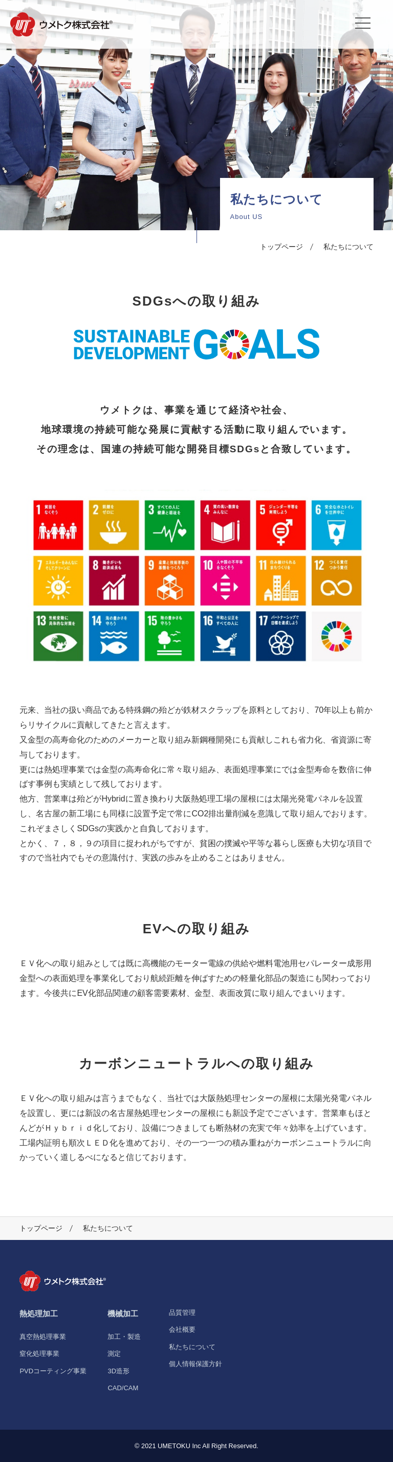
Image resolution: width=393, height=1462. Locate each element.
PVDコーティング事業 (52, 1371)
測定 (114, 1353)
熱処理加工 (38, 1313)
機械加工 (122, 1313)
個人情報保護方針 (195, 1364)
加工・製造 (124, 1336)
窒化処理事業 (39, 1353)
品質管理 (182, 1312)
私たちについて (192, 1347)
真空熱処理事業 (42, 1336)
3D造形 (118, 1371)
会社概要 (182, 1329)
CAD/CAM (122, 1388)
